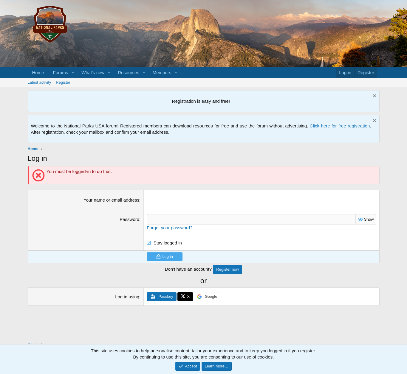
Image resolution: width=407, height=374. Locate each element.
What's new (92, 72)
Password (129, 219)
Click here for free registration (340, 125)
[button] (73, 72)
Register (63, 82)
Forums (60, 72)
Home (38, 72)
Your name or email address (111, 199)
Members (162, 72)
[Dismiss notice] (373, 97)
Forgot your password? (169, 227)
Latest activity (39, 82)
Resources (128, 72)
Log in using (127, 296)
